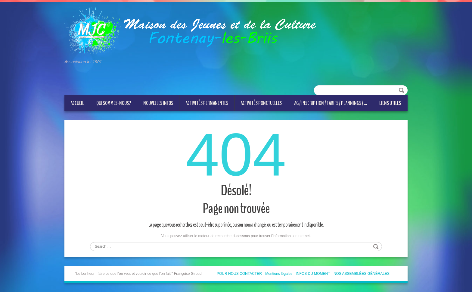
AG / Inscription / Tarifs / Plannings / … (330, 103)
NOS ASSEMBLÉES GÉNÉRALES (362, 274)
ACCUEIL (77, 103)
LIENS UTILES (390, 103)
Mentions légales (278, 274)
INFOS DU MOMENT (313, 274)
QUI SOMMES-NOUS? (113, 103)
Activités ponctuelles (261, 103)
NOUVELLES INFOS (158, 103)
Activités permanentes (206, 103)
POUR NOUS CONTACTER (239, 274)
